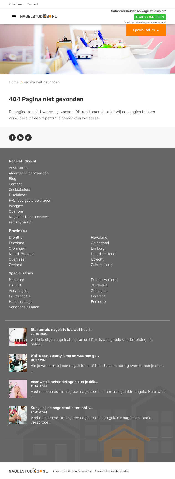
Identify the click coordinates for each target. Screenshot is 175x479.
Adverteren (16, 4)
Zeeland (15, 265)
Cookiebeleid (19, 189)
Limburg (98, 248)
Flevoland (99, 237)
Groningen (17, 248)
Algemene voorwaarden (29, 173)
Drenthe (15, 237)
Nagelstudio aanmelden (28, 217)
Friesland (16, 243)
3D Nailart (99, 285)
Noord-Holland (103, 254)
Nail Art (15, 285)
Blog (12, 178)
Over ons (16, 211)
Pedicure (98, 301)
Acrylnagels (18, 290)
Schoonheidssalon (24, 307)
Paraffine (98, 296)
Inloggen (16, 206)
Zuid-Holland (101, 265)
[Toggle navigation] (14, 16)
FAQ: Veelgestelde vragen (30, 200)
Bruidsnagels (19, 296)
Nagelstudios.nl (22, 161)
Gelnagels (99, 290)
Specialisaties (144, 30)
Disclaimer (18, 195)
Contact (32, 4)
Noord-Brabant (21, 254)
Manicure (16, 280)
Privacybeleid (20, 222)
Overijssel (17, 259)
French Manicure (105, 280)
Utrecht (97, 259)
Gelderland (100, 243)
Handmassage (21, 301)
